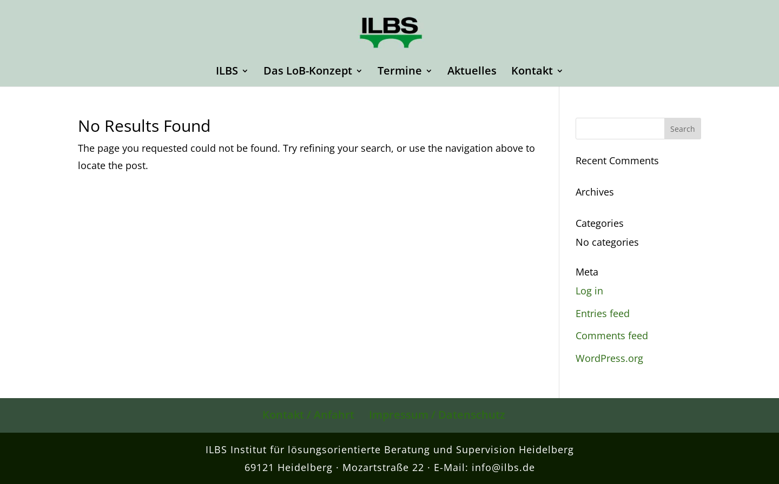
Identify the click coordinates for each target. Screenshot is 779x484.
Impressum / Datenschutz (437, 414)
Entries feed (603, 313)
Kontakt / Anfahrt (308, 414)
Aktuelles (472, 72)
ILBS (227, 72)
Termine (400, 72)
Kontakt (532, 72)
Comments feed (612, 335)
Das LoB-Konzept (307, 72)
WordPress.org (609, 358)
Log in (589, 290)
